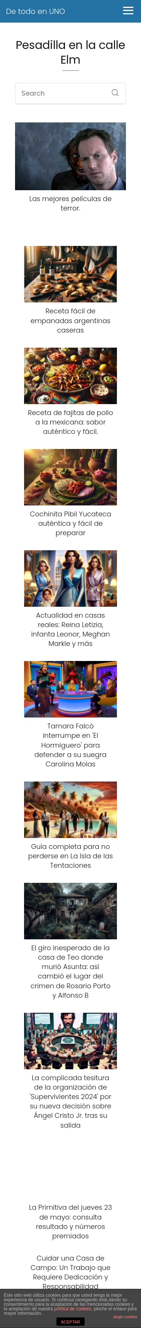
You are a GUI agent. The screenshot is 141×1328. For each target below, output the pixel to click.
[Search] (112, 90)
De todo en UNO (35, 11)
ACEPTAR (70, 1322)
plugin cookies (125, 1317)
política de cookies (72, 1308)
